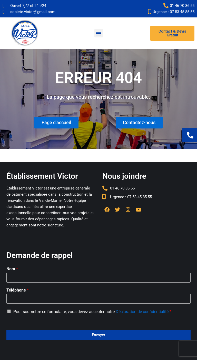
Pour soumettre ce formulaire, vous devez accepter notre (92, 311)
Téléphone (17, 290)
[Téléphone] (98, 299)
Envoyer (98, 335)
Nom (12, 268)
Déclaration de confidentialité (142, 311)
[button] (98, 33)
